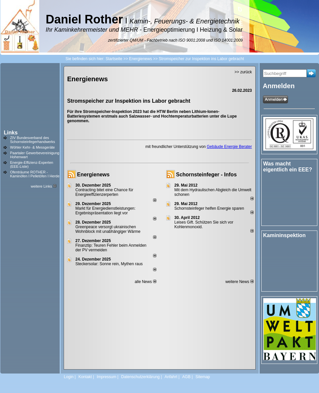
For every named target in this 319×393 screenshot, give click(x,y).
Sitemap (202, 377)
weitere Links (43, 186)
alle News (145, 281)
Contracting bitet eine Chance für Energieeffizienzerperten (104, 192)
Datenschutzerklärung (140, 377)
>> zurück (243, 72)
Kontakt (85, 377)
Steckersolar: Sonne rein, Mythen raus (109, 264)
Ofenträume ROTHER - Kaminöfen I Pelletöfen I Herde (35, 174)
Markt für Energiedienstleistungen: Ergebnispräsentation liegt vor (106, 210)
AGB (186, 377)
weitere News (239, 281)
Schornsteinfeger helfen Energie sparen (209, 208)
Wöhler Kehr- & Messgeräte (32, 147)
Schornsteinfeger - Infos (206, 174)
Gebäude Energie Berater (229, 146)
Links (11, 132)
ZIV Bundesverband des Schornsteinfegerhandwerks (32, 140)
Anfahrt (171, 377)
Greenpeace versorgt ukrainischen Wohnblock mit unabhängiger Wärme (108, 229)
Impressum (106, 377)
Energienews (93, 174)
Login (69, 377)
